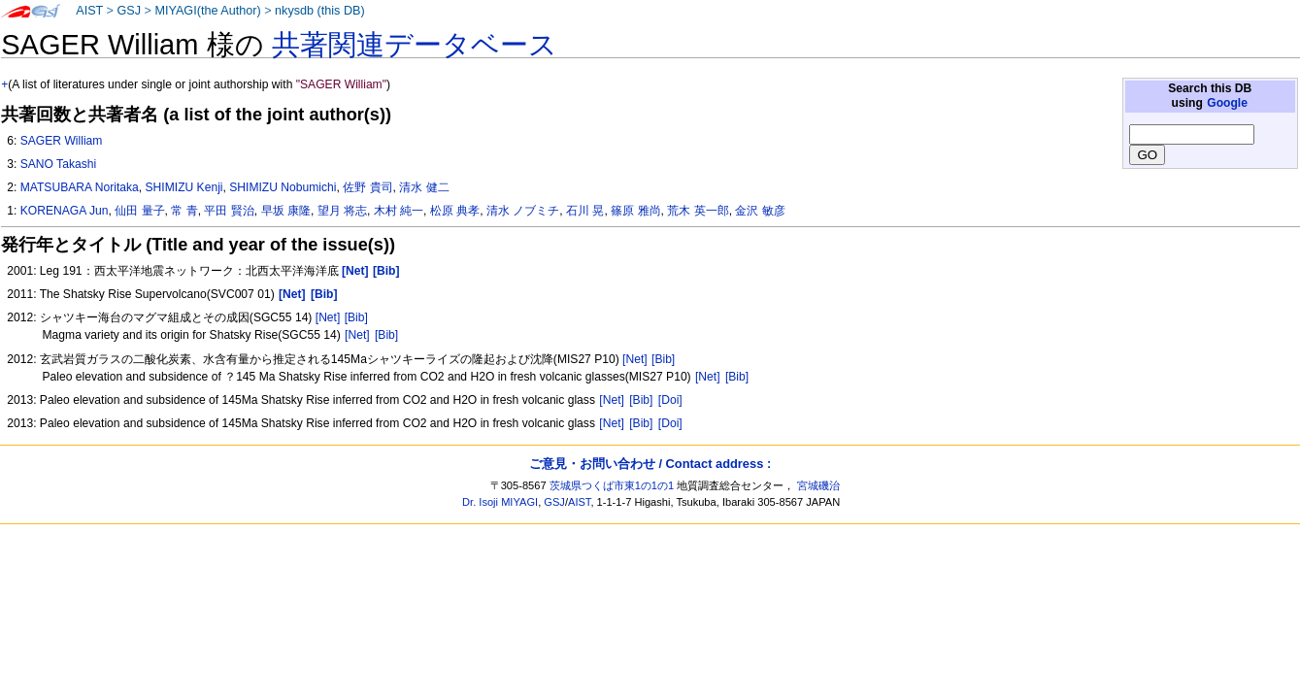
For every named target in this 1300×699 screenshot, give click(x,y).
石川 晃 (585, 210)
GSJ (129, 10)
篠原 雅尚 (635, 210)
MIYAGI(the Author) (207, 10)
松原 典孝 (455, 210)
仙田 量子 (139, 210)
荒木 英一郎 (697, 210)
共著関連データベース (414, 44)
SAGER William (61, 141)
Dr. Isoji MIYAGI (500, 502)
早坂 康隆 (286, 210)
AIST (89, 10)
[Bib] (356, 317)
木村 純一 (398, 210)
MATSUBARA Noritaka (79, 187)
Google (1227, 103)
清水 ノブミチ (522, 210)
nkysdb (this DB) (320, 10)
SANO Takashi (58, 164)
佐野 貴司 (367, 187)
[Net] (328, 317)
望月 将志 (342, 210)
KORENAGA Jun (64, 210)
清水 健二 (424, 187)
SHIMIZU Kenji (184, 187)
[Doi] (670, 400)
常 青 (184, 210)
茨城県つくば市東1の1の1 (612, 485)
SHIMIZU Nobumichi (282, 187)
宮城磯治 (818, 485)
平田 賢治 (228, 210)
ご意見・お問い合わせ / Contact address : (650, 463)
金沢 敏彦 (759, 210)
